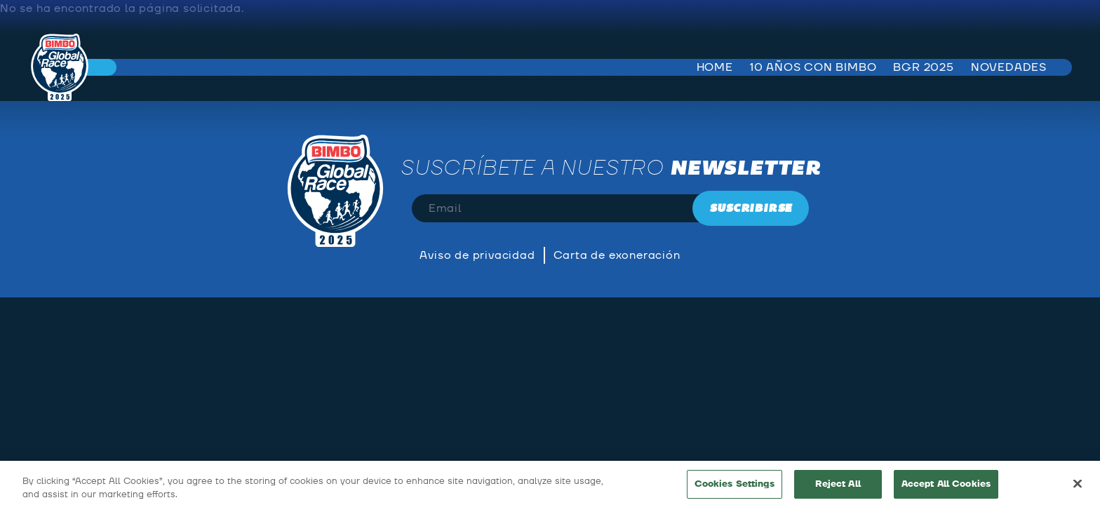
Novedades (1009, 67)
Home (715, 67)
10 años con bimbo (813, 67)
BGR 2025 (923, 67)
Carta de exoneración (617, 255)
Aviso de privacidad (477, 255)
